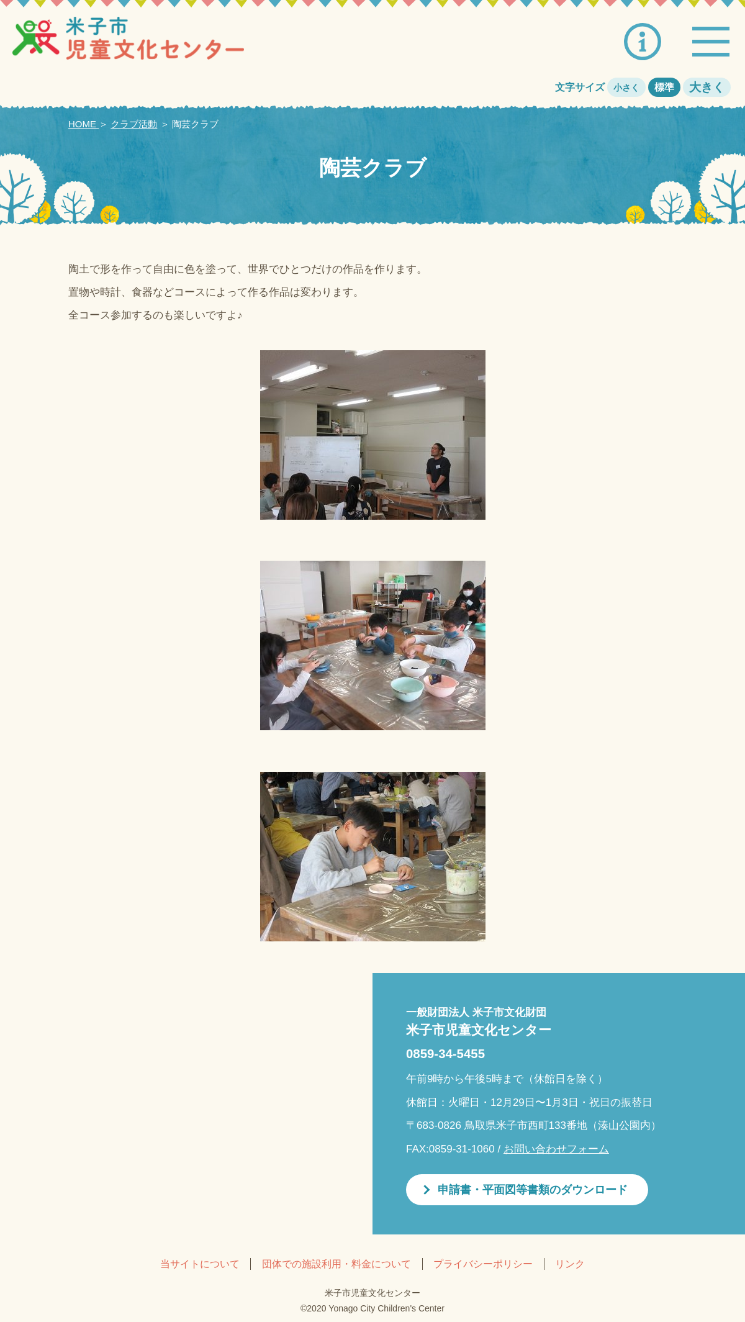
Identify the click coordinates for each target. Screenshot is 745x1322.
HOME (83, 124)
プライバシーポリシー (483, 1264)
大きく (707, 87)
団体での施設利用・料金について (336, 1264)
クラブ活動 (134, 124)
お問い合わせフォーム (556, 1149)
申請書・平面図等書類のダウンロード (533, 1190)
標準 (664, 87)
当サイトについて (200, 1264)
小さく (626, 88)
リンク (570, 1264)
